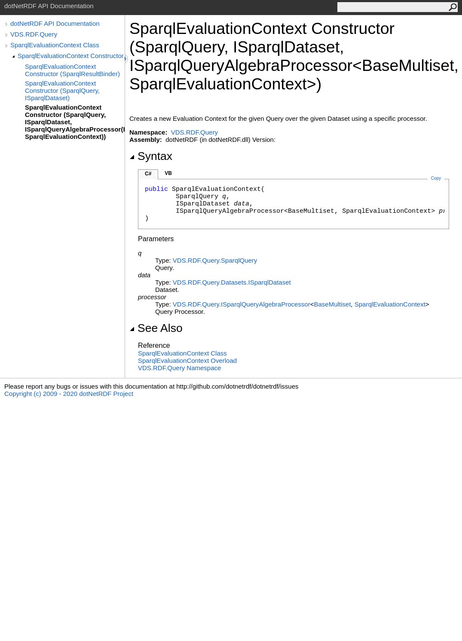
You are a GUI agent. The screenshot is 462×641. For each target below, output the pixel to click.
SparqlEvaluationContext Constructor (71, 55)
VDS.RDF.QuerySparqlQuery (215, 260)
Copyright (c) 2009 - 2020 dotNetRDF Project (68, 393)
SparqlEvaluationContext (390, 304)
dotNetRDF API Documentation (55, 23)
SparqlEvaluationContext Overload (187, 360)
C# (148, 174)
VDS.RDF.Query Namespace (179, 367)
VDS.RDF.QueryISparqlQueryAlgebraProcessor (241, 304)
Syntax (150, 156)
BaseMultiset (332, 304)
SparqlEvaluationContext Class (54, 45)
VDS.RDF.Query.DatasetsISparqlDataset (232, 282)
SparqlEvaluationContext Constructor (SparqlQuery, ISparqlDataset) (62, 90)
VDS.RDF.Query (33, 34)
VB (168, 173)
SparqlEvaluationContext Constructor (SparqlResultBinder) (72, 70)
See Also (156, 328)
